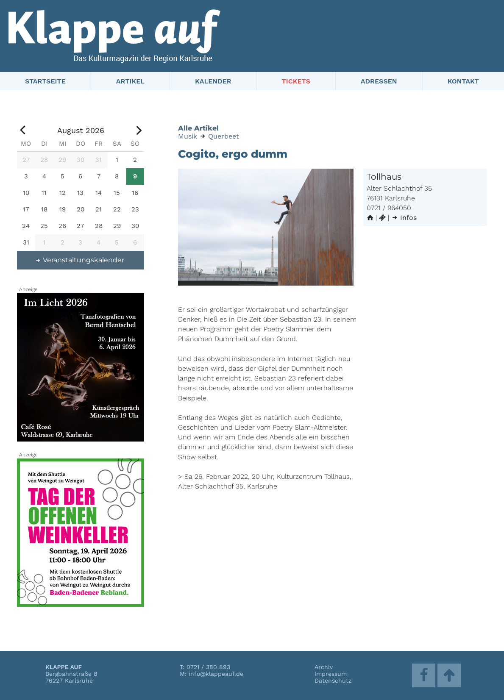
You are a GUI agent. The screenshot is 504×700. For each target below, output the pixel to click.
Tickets (296, 81)
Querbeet (223, 136)
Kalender (213, 81)
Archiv (324, 667)
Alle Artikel (198, 128)
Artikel (130, 81)
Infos (404, 218)
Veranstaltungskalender (79, 260)
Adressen (379, 81)
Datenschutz (333, 680)
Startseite (45, 81)
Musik (187, 136)
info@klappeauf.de (216, 673)
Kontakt (463, 81)
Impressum (331, 673)
